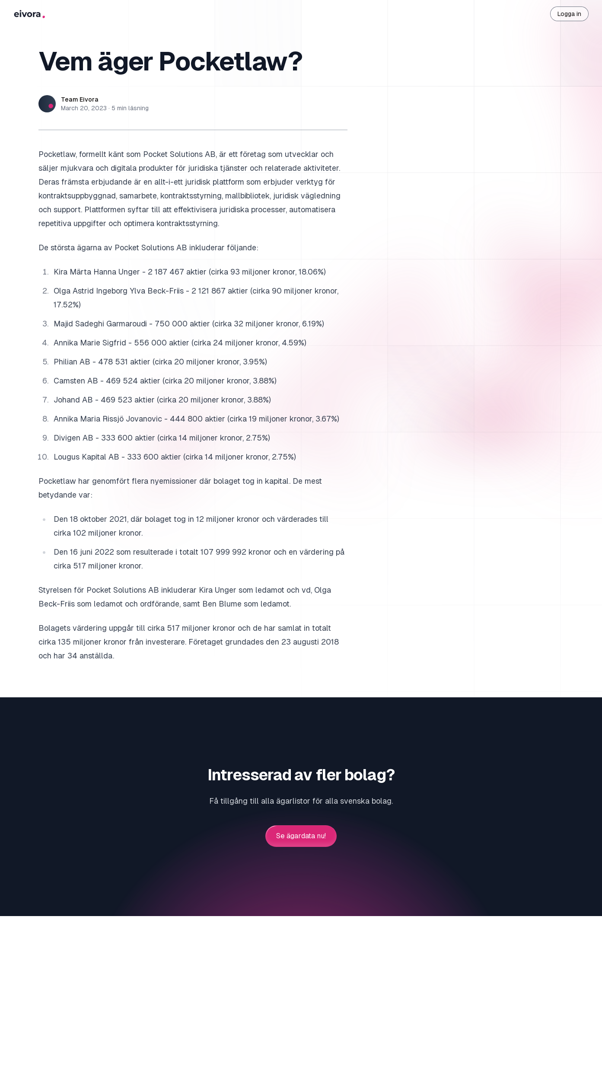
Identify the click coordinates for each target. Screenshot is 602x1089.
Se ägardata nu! (301, 836)
